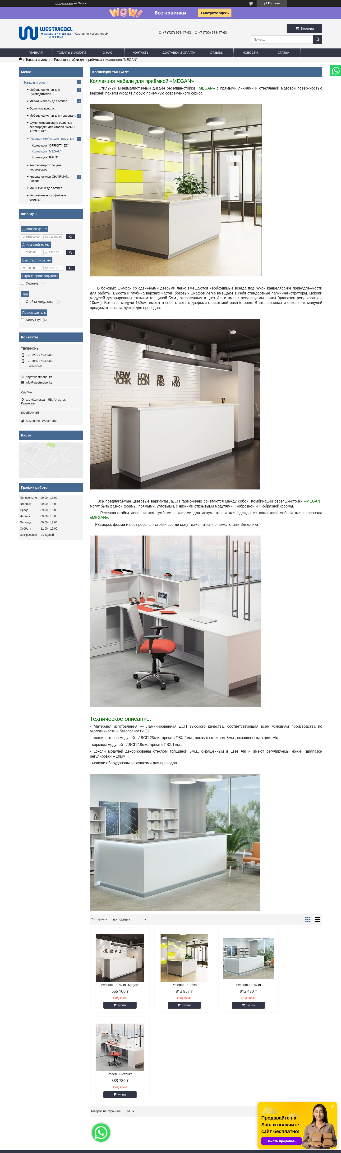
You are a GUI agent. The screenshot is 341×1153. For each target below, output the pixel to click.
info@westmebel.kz (39, 382)
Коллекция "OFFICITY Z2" (50, 145)
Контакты (141, 52)
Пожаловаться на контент (186, 1148)
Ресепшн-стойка (176, 985)
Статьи (284, 52)
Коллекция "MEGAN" (46, 151)
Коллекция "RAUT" (45, 157)
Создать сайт (64, 3)
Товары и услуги (71, 52)
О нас (107, 52)
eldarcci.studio (56, 1130)
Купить (119, 1005)
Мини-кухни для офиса (45, 188)
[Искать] (317, 39)
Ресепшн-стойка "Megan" (117, 985)
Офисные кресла (41, 108)
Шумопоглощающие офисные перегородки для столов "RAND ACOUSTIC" (52, 127)
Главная (35, 52)
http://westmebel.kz (39, 377)
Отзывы (216, 52)
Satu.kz (190, 1144)
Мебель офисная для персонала (52, 115)
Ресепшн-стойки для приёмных (78, 60)
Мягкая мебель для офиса (48, 101)
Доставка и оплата (179, 52)
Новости (250, 52)
